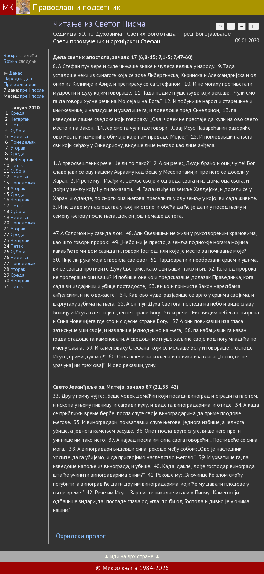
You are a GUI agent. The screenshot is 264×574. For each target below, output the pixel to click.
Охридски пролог (81, 536)
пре (24, 90)
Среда (17, 113)
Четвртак (20, 119)
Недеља (19, 136)
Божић (10, 61)
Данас (13, 73)
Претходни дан (20, 84)
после (38, 90)
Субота (18, 131)
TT (253, 26)
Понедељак (23, 142)
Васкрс (11, 55)
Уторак (18, 148)
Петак (17, 125)
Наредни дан (18, 79)
